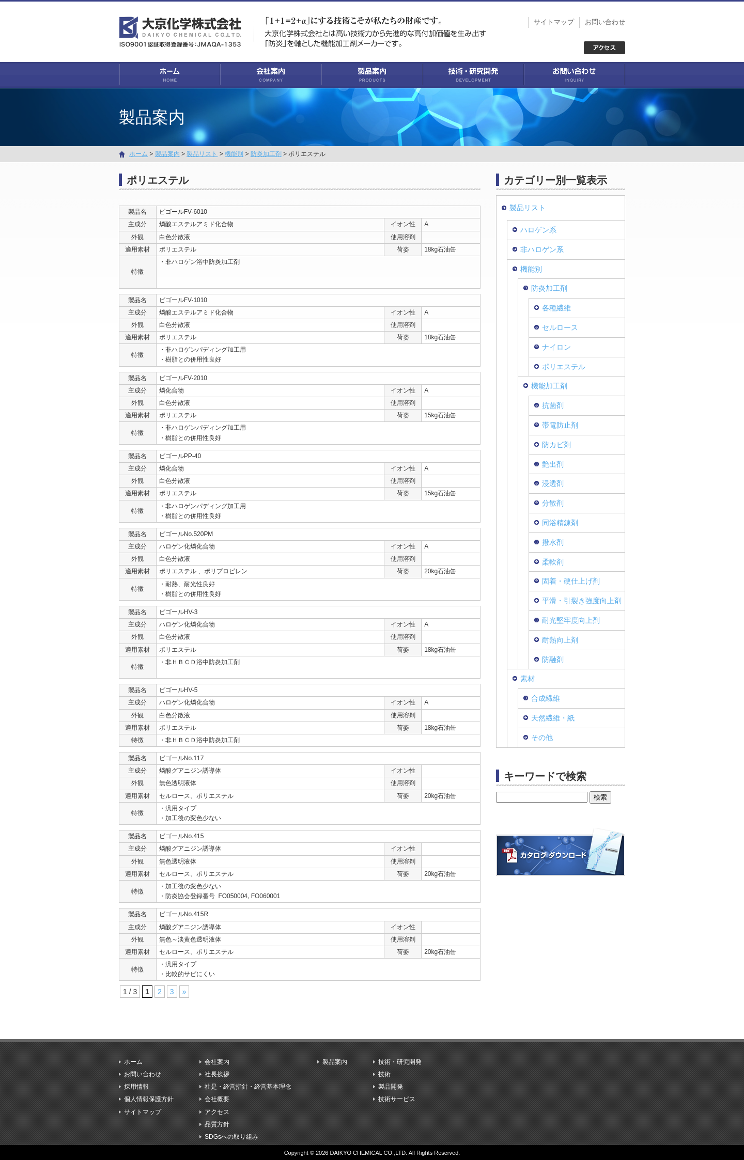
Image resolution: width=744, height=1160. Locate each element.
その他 (542, 737)
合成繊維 (545, 698)
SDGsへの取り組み (231, 1136)
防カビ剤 (556, 444)
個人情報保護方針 (149, 1099)
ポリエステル (563, 366)
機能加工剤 (549, 386)
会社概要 (217, 1099)
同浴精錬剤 (560, 522)
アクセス (217, 1111)
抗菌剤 (553, 405)
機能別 (234, 153)
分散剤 (553, 502)
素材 (527, 679)
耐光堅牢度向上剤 (571, 620)
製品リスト (202, 153)
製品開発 (390, 1086)
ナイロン (556, 346)
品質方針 (217, 1123)
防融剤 (553, 659)
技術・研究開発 (473, 75)
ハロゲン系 (538, 229)
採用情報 (136, 1086)
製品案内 (372, 75)
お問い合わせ (605, 22)
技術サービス (396, 1099)
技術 (384, 1073)
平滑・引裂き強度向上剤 (582, 600)
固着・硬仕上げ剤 (571, 581)
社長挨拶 (217, 1073)
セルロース (560, 327)
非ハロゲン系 (542, 249)
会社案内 (270, 75)
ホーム (169, 75)
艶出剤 (553, 464)
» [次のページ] (184, 991)
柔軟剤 (553, 561)
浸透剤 (553, 483)
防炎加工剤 (266, 153)
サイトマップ (554, 22)
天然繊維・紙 (553, 717)
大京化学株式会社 (186, 31)
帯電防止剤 (560, 424)
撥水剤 (553, 542)
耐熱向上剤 (560, 639)
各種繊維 (556, 308)
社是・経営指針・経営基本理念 (248, 1086)
